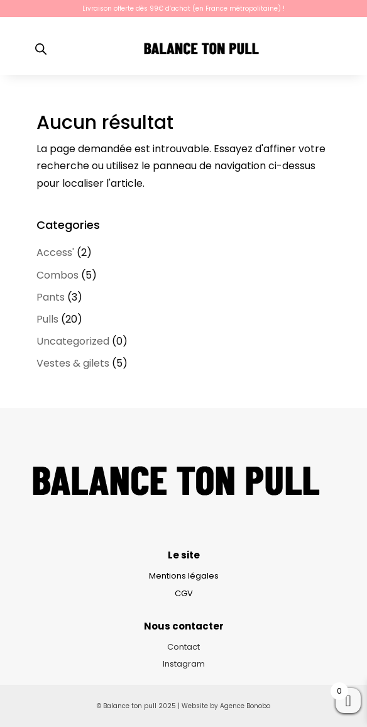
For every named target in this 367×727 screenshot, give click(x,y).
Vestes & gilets (72, 363)
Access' (55, 252)
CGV (184, 593)
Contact (183, 647)
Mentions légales (184, 576)
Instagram (184, 664)
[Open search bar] (41, 49)
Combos (57, 275)
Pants (50, 297)
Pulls (47, 319)
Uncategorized (72, 341)
